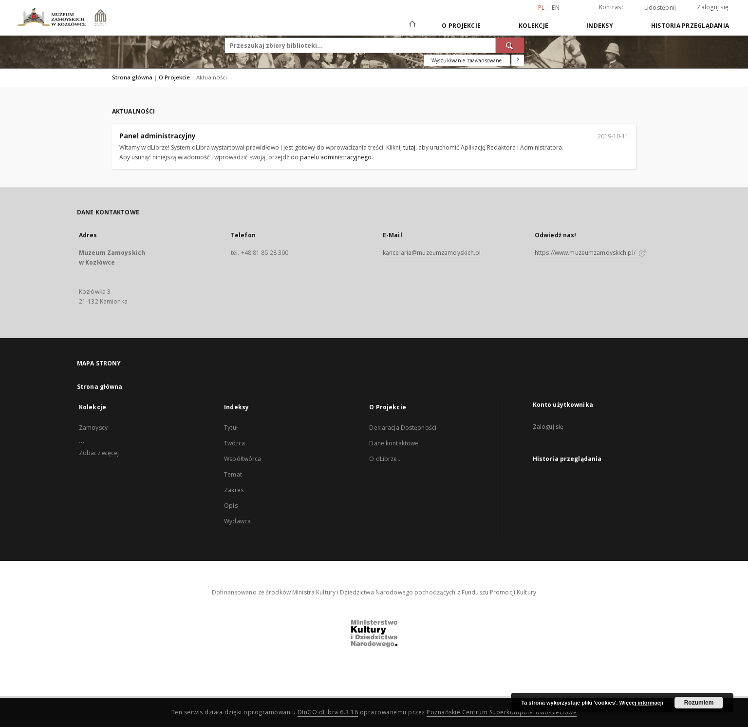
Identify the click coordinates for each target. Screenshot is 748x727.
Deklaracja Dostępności (402, 427)
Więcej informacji (641, 703)
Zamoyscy (93, 427)
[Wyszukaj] (510, 45)
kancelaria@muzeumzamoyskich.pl (432, 253)
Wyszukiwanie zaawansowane (466, 60)
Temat (233, 474)
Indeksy (599, 25)
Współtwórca (242, 459)
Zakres (233, 490)
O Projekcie (461, 25)
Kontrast (611, 7)
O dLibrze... (385, 459)
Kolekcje (533, 25)
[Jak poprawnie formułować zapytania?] (517, 60)
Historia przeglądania (690, 25)
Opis (230, 505)
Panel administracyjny (157, 136)
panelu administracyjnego (336, 157)
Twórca (234, 443)
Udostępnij (660, 8)
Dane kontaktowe (393, 443)
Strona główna (132, 77)
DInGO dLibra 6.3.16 (328, 712)
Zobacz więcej (99, 453)
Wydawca (237, 521)
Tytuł (231, 427)
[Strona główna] (412, 25)
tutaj (409, 147)
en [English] (556, 7)
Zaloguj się (713, 7)
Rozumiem (699, 702)
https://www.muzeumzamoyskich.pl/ (590, 253)
